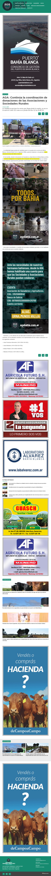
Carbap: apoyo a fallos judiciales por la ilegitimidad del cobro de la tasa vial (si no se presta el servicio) (25, 639)
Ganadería (36, 3)
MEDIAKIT (38, 865)
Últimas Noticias (7, 579)
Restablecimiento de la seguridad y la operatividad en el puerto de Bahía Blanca (25, 487)
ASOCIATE (38, 862)
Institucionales (19, 3)
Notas (42, 3)
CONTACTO (38, 858)
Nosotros (5, 94)
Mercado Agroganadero (37, 5)
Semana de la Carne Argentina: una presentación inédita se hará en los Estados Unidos (27, 491)
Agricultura (28, 3)
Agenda (23, 5)
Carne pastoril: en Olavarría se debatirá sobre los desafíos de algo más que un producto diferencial (23, 593)
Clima (28, 5)
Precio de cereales (20, 8)
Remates (17, 5)
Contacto (29, 8)
